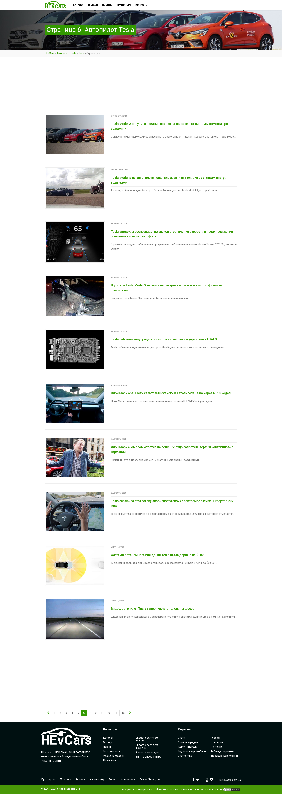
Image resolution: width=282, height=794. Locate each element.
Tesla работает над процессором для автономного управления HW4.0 (164, 339)
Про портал (48, 779)
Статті (181, 737)
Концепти (217, 742)
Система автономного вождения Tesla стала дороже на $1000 (158, 555)
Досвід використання (224, 755)
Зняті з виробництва (148, 756)
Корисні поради (187, 746)
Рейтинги (216, 746)
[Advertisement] (141, 87)
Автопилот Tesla (66, 53)
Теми (112, 779)
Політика (65, 779)
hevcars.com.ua (166, 789)
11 (115, 712)
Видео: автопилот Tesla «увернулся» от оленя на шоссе (152, 608)
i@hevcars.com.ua (230, 779)
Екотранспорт (111, 751)
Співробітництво (150, 779)
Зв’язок (80, 779)
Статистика (185, 755)
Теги (81, 53)
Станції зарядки (188, 742)
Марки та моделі (113, 755)
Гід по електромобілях (192, 751)
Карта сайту (97, 779)
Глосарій (216, 737)
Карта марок (127, 779)
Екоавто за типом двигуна (147, 746)
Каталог (108, 737)
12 (123, 712)
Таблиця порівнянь (222, 751)
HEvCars (49, 53)
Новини (107, 746)
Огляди (107, 742)
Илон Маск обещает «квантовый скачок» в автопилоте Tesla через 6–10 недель (171, 393)
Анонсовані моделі (147, 752)
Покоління (109, 760)
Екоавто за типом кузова (147, 739)
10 (108, 712)
